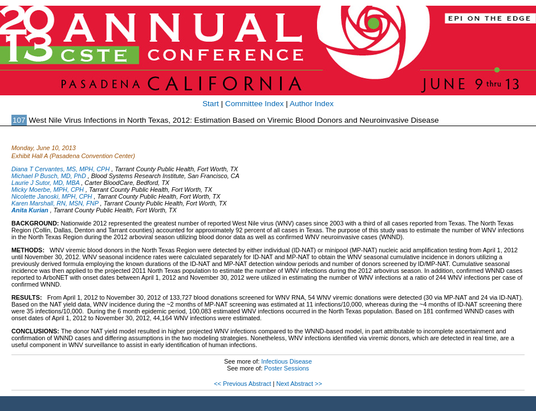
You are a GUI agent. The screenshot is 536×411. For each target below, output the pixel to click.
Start (210, 103)
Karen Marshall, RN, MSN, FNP (54, 203)
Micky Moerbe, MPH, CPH (47, 189)
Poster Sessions (286, 368)
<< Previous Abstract (242, 383)
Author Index (312, 103)
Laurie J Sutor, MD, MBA (45, 182)
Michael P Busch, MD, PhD (48, 175)
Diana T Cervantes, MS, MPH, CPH (60, 169)
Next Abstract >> (299, 383)
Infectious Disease (286, 361)
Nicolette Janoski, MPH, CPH (51, 196)
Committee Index (254, 103)
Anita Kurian (29, 210)
